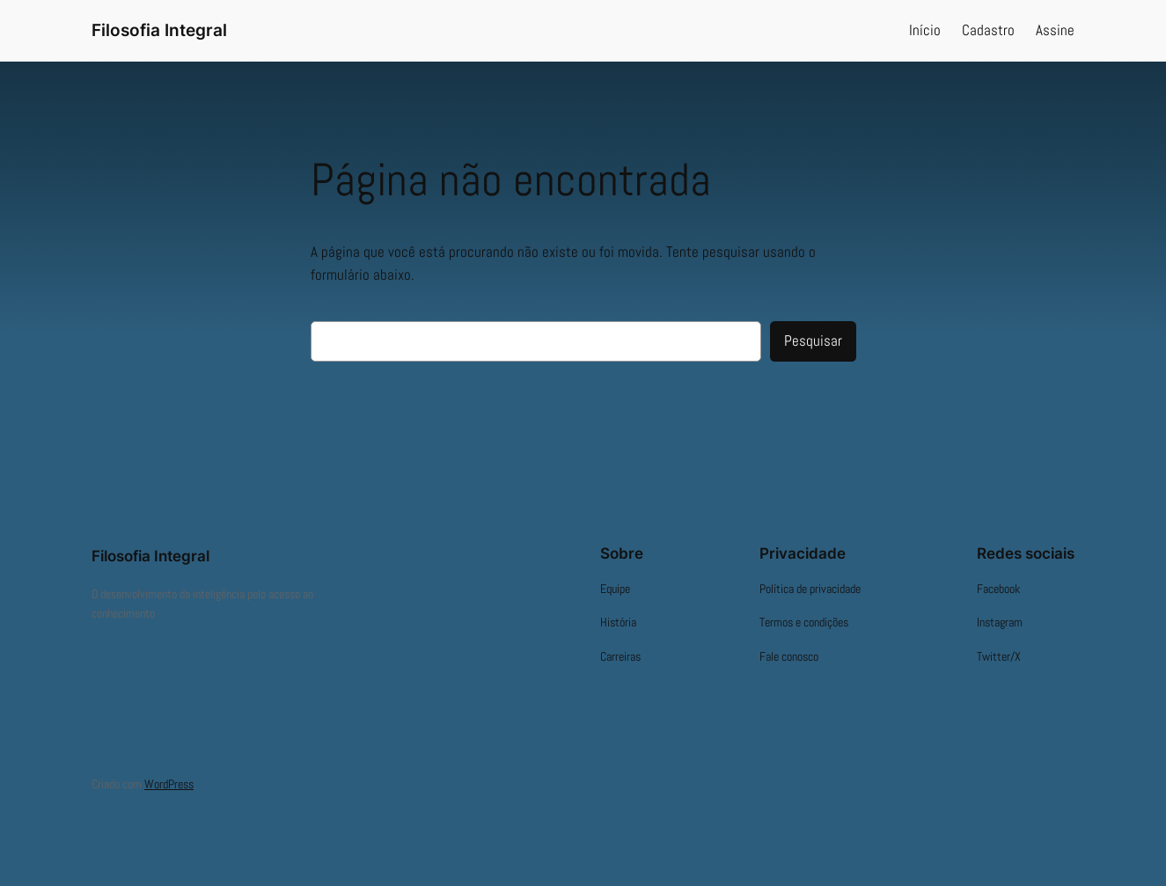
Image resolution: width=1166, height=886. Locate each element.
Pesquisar (813, 341)
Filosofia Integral (159, 29)
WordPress (169, 784)
